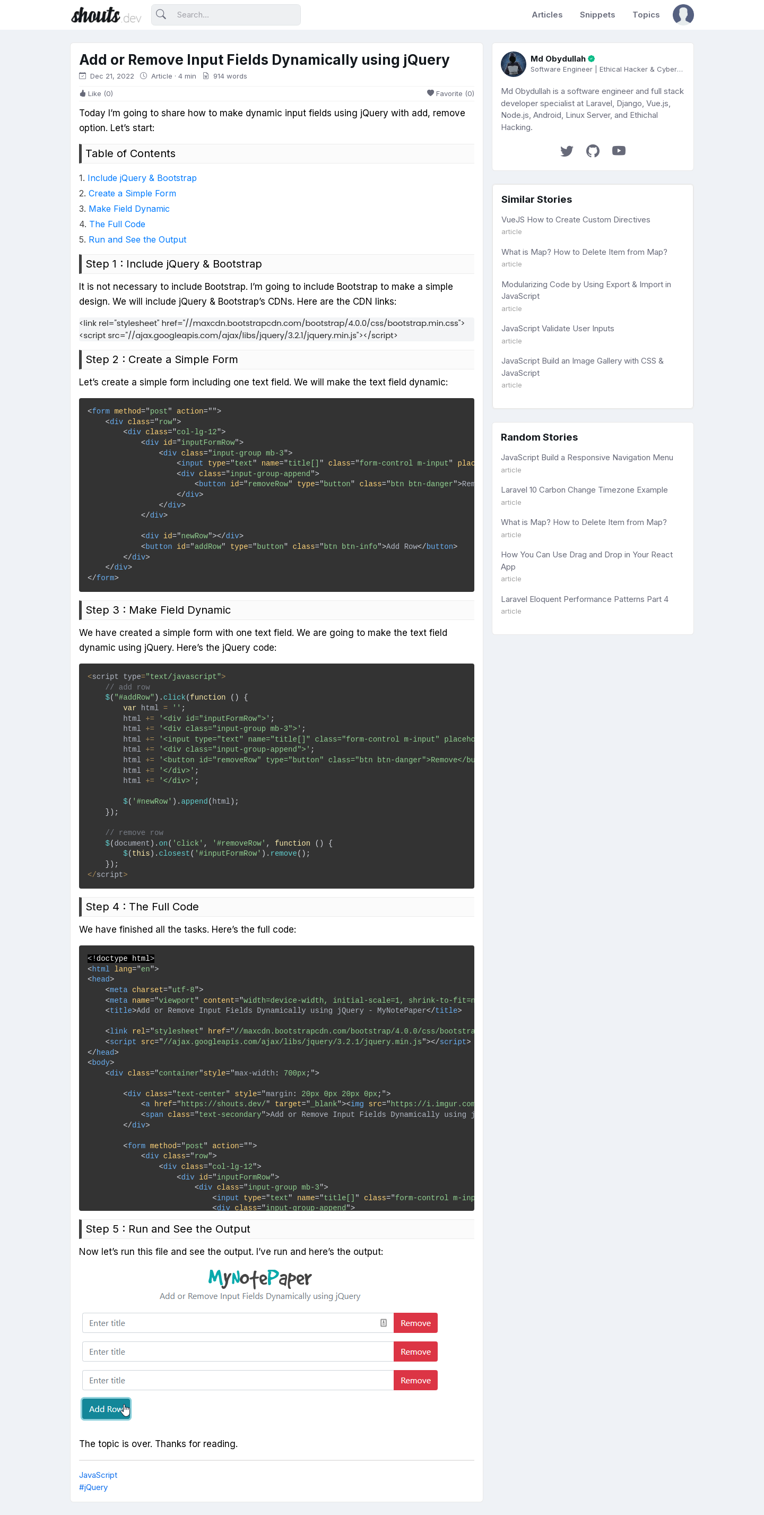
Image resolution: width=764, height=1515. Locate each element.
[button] (683, 14)
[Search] (226, 15)
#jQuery (93, 1487)
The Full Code (117, 224)
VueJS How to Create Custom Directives (575, 219)
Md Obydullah (558, 59)
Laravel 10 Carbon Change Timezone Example (584, 490)
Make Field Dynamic (129, 208)
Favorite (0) (450, 93)
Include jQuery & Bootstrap (142, 178)
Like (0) (96, 93)
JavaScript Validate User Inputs (557, 328)
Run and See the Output (137, 239)
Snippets (597, 15)
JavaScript (98, 1475)
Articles (547, 15)
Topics (646, 15)
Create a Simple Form (132, 193)
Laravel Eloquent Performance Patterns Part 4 (584, 599)
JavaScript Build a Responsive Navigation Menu (587, 457)
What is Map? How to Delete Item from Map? (584, 252)
